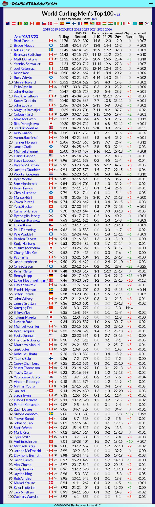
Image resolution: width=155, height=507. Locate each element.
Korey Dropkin (25, 100)
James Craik (23, 146)
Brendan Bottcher (27, 54)
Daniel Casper (24, 156)
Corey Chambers (26, 363)
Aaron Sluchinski (26, 137)
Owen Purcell (24, 202)
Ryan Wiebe (23, 179)
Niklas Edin (22, 50)
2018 (46, 29)
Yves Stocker (23, 206)
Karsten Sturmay (26, 165)
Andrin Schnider (26, 441)
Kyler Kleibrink (25, 487)
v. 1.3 (117, 14)
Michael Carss (24, 446)
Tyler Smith (22, 437)
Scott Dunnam (24, 335)
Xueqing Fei (23, 307)
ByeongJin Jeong (27, 215)
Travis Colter (23, 372)
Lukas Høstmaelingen (30, 280)
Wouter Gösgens (27, 174)
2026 (108, 29)
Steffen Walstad (26, 128)
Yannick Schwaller (27, 63)
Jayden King (23, 473)
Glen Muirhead (25, 192)
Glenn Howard (25, 82)
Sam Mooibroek (25, 183)
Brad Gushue (24, 40)
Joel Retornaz (24, 68)
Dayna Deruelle (25, 400)
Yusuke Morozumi (27, 248)
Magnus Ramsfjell (27, 110)
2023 (85, 29)
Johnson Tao (23, 423)
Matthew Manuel (27, 344)
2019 (54, 29)
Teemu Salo (22, 358)
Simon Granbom (26, 414)
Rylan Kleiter (23, 271)
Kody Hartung (24, 243)
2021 (69, 29)
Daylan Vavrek (25, 285)
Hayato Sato (23, 321)
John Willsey (23, 298)
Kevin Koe (21, 73)
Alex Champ (22, 464)
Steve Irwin (22, 395)
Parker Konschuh (27, 404)
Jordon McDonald (27, 450)
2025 (100, 29)
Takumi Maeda (25, 317)
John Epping (23, 105)
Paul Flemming (25, 229)
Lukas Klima (22, 225)
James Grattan (25, 303)
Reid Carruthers (26, 96)
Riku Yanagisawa (26, 123)
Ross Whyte (23, 77)
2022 (77, 29)
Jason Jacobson (25, 261)
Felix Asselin (23, 86)
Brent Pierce (23, 188)
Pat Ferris (21, 257)
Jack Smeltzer (24, 492)
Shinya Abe (22, 312)
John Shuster (23, 91)
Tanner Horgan (25, 142)
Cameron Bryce (25, 211)
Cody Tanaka (23, 469)
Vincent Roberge (27, 381)
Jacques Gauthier (27, 169)
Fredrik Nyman (25, 289)
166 (94, 18)
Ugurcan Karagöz (27, 220)
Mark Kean (22, 432)
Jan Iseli (19, 391)
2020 (62, 29)
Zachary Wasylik (26, 496)
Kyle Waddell (23, 234)
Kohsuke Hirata (25, 354)
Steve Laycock (25, 160)
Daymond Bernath (28, 455)
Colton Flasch (24, 114)
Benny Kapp (23, 275)
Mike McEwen (25, 119)
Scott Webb (23, 427)
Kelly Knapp (23, 133)
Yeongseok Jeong (27, 377)
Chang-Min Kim (25, 252)
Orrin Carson (23, 266)
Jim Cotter (21, 349)
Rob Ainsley (22, 478)
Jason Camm (23, 460)
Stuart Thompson (27, 367)
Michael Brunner (26, 151)
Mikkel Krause (24, 483)
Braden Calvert (25, 239)
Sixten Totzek (24, 294)
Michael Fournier (27, 326)
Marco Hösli (23, 197)
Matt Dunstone (25, 59)
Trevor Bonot (24, 418)
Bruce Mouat (24, 45)
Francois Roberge (27, 340)
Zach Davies (23, 409)
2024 (93, 29)
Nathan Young (24, 386)
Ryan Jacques (24, 331)
